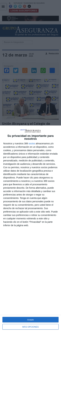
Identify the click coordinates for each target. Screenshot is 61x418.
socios (32, 143)
